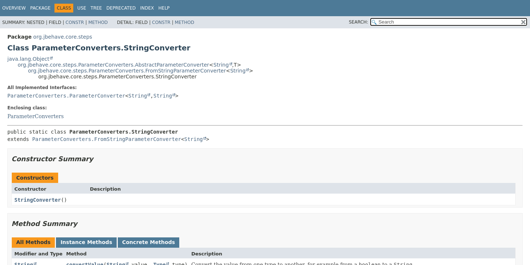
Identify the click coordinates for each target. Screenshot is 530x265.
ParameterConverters (35, 116)
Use (81, 8)
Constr (75, 22)
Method (98, 22)
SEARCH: (358, 22)
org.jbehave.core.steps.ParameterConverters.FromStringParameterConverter (127, 71)
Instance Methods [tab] (86, 242)
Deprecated (121, 8)
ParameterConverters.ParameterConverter (66, 96)
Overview (14, 8)
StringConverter (37, 200)
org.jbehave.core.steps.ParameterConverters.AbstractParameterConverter (113, 65)
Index (147, 8)
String (221, 65)
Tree (96, 8)
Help (164, 8)
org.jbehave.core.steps (62, 37)
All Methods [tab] (33, 242)
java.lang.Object (28, 59)
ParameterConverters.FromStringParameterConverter (106, 139)
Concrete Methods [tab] (148, 242)
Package (40, 8)
